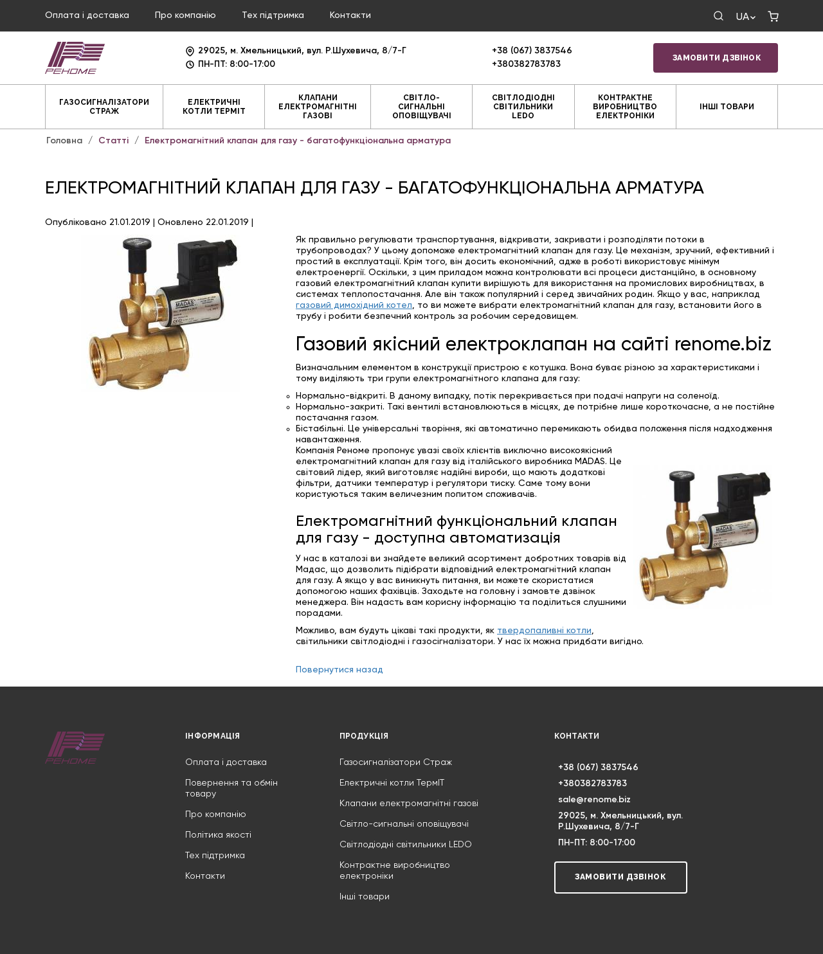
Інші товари (727, 106)
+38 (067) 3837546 (532, 50)
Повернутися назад (339, 669)
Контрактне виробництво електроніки (625, 106)
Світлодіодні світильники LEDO (523, 106)
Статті (113, 140)
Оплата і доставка (87, 15)
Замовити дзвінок (717, 57)
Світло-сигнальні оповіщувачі (421, 106)
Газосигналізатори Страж (104, 107)
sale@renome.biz (594, 799)
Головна (64, 140)
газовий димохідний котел (354, 305)
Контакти (350, 15)
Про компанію (185, 15)
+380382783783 (526, 64)
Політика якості (218, 835)
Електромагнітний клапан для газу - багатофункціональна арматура (298, 140)
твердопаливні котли (544, 630)
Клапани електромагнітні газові (317, 106)
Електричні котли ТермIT (214, 107)
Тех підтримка (273, 15)
